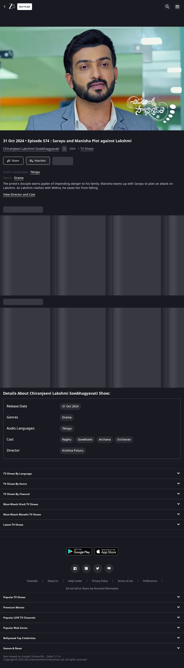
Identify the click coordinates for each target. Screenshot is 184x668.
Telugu (35, 172)
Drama (18, 178)
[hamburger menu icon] (177, 6)
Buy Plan (24, 6)
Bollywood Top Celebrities (19, 638)
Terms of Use (125, 581)
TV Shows (87, 149)
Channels (32, 581)
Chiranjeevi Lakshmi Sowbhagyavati (31, 148)
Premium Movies (13, 607)
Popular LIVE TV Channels (19, 618)
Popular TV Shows (14, 597)
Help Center (75, 581)
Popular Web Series (15, 628)
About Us (53, 581)
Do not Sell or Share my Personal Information (92, 588)
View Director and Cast (19, 194)
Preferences (150, 581)
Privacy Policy (100, 581)
